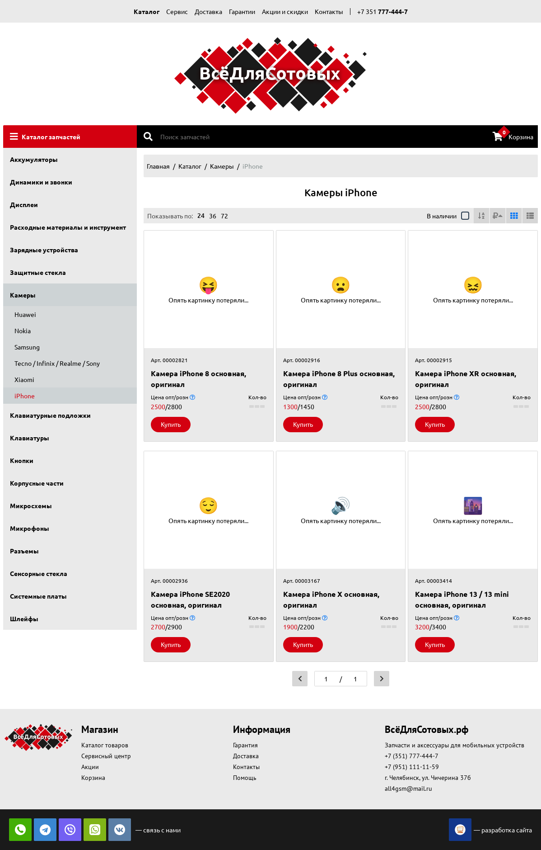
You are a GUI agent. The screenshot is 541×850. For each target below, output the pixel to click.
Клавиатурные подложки (50, 415)
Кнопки (21, 460)
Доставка (208, 11)
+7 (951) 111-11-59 (412, 766)
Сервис (177, 11)
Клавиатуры (29, 438)
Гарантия (245, 745)
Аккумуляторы (34, 159)
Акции (90, 766)
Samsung (27, 347)
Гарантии (242, 11)
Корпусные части (37, 483)
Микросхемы (31, 505)
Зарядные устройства (44, 250)
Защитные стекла (38, 272)
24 (201, 215)
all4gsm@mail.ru (408, 788)
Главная (158, 166)
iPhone (24, 396)
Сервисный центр (106, 756)
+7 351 (382, 11)
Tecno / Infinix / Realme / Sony (57, 363)
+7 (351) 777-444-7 (411, 756)
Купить (171, 424)
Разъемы (24, 551)
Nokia (22, 330)
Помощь (245, 777)
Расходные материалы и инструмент (68, 227)
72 (224, 216)
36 (212, 216)
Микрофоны (29, 528)
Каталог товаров (104, 745)
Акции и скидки (285, 11)
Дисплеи (24, 204)
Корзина (513, 135)
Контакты (329, 11)
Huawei (25, 314)
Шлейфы (24, 618)
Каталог (146, 11)
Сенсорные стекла (38, 573)
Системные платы (38, 596)
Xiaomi (24, 379)
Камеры (23, 295)
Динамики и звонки (41, 182)
